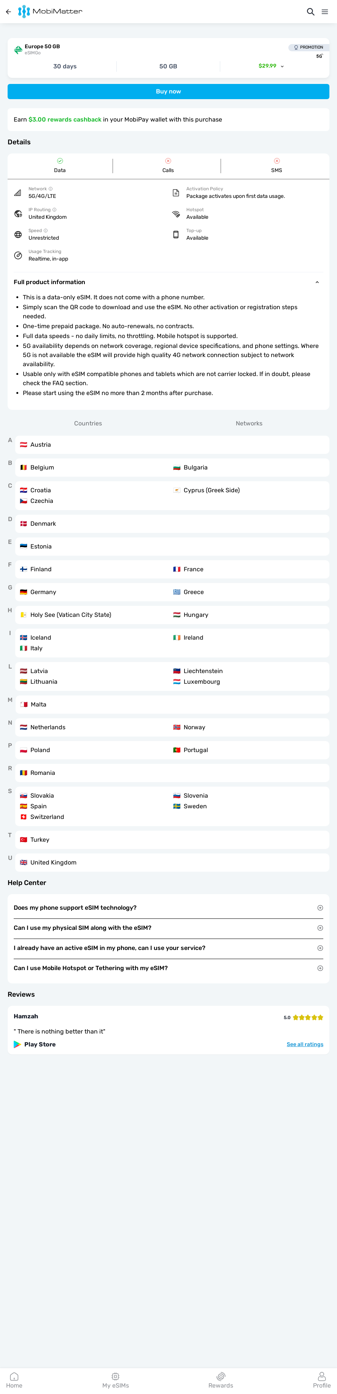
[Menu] (325, 11)
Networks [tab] (249, 423)
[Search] (311, 11)
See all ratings (305, 1045)
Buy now (168, 91)
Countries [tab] (88, 423)
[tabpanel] (168, 654)
